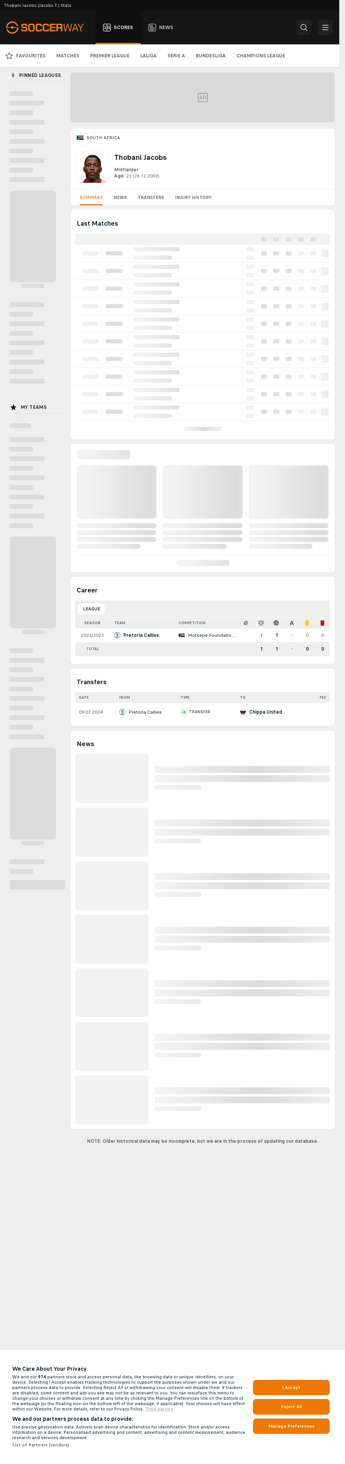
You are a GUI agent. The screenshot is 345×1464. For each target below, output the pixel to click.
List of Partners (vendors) (40, 1445)
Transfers (151, 197)
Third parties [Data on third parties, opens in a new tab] (159, 1409)
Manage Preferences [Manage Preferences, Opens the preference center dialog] (291, 1426)
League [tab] (91, 609)
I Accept (291, 1387)
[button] (304, 27)
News (120, 197)
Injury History (193, 197)
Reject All (291, 1406)
